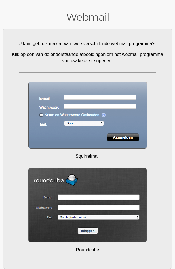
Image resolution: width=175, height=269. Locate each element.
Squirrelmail (87, 156)
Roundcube (87, 249)
